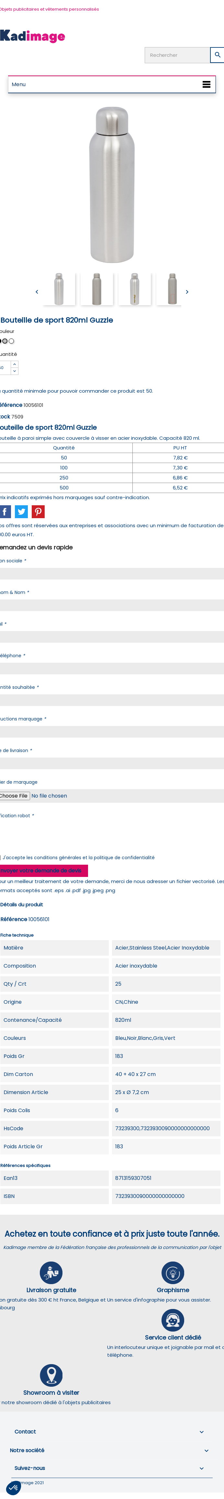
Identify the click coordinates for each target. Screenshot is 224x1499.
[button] (13, 1488)
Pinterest (38, 511)
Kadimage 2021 (27, 1483)
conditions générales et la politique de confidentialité (94, 857)
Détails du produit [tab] (21, 904)
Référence (13, 919)
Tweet (21, 511)
